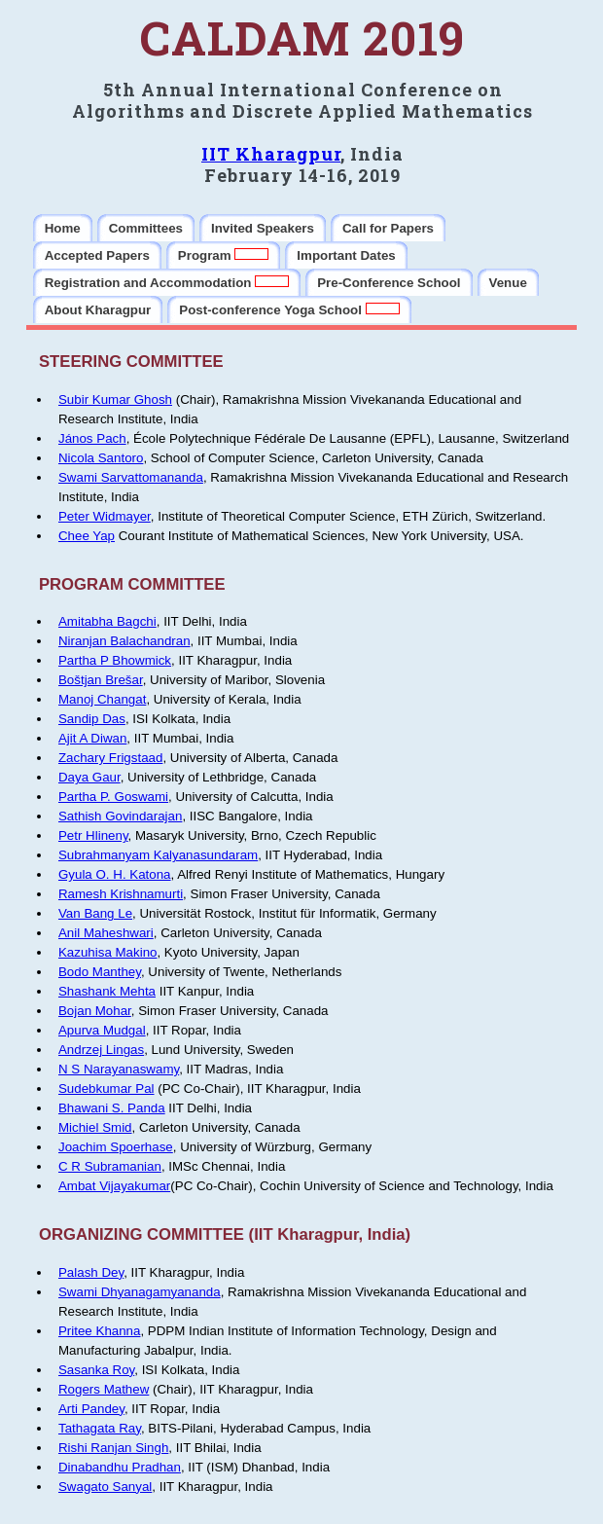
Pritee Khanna (99, 1331)
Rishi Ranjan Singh (113, 1447)
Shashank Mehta (107, 991)
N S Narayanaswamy (118, 1069)
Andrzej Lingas (101, 1049)
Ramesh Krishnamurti (120, 894)
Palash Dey (91, 1272)
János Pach (92, 438)
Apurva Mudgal (102, 1030)
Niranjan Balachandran (124, 641)
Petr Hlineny (93, 835)
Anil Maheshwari (106, 932)
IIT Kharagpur (270, 153)
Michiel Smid (95, 1127)
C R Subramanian (109, 1166)
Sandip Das (91, 718)
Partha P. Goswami (113, 796)
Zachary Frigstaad (110, 757)
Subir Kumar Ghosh (115, 399)
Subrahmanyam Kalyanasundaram (158, 855)
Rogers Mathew (103, 1389)
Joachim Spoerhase (115, 1147)
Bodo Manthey (99, 971)
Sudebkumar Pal (106, 1088)
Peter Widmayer (104, 516)
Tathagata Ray (99, 1428)
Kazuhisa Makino (108, 952)
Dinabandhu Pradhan (119, 1467)
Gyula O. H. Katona (114, 874)
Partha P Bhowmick (114, 660)
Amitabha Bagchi (107, 621)
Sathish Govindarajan (120, 816)
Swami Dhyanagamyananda (139, 1292)
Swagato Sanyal (105, 1486)
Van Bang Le (95, 913)
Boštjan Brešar (100, 679)
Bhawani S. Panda (111, 1108)
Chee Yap (86, 535)
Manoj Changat (102, 699)
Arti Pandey (91, 1408)
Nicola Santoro (100, 458)
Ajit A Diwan (92, 738)
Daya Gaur (89, 777)
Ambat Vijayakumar (114, 1186)
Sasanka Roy (96, 1369)
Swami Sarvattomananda (130, 477)
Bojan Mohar (94, 1010)
